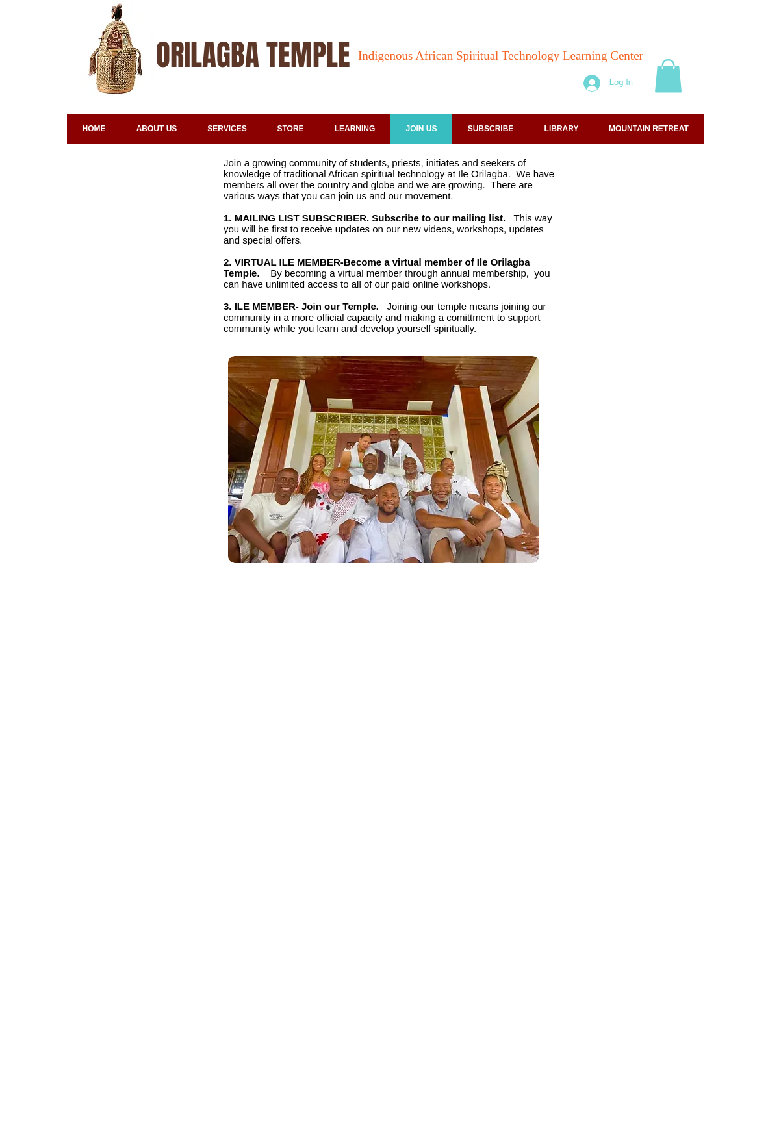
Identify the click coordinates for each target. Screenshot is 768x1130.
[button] (668, 75)
